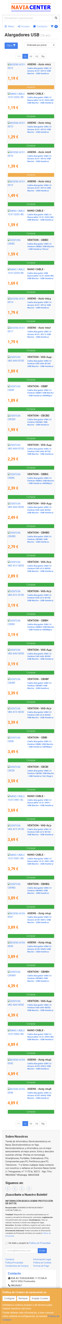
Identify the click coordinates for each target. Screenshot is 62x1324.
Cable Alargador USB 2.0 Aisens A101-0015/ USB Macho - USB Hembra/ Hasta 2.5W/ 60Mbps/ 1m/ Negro (29, 129)
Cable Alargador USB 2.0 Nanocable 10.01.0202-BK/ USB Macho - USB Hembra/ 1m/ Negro (31, 100)
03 (36, 56)
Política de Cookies (42, 1262)
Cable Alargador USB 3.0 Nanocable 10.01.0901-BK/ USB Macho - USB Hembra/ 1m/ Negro (31, 861)
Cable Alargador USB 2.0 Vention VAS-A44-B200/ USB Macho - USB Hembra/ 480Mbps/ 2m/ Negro (29, 510)
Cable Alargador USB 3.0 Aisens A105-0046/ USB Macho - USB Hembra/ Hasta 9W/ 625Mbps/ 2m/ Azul (29, 1095)
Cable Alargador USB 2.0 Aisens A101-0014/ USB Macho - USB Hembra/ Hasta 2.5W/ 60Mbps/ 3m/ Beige (29, 305)
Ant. (19, 56)
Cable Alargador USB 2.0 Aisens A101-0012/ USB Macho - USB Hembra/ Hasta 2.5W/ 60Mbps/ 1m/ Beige (29, 71)
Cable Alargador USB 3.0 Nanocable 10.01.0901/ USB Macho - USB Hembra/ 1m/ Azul (29, 803)
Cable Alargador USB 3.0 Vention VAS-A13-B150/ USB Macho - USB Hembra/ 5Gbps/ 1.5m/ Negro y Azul (31, 832)
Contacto (40, 26)
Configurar (9, 1298)
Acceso (23, 26)
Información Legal (42, 1259)
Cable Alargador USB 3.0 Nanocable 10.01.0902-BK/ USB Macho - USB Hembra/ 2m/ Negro (31, 1037)
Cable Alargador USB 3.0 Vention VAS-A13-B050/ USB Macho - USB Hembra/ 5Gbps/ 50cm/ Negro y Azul (29, 568)
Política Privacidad (14, 1262)
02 (31, 56)
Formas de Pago (41, 1266)
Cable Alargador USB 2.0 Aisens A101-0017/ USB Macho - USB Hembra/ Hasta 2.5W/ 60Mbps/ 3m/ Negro (29, 334)
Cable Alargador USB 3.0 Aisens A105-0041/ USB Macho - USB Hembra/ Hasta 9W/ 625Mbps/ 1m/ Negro (29, 920)
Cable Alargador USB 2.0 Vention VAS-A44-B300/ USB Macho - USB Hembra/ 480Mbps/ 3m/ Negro (29, 656)
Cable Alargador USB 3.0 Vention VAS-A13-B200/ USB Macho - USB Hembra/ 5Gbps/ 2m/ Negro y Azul (30, 715)
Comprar (31, 116)
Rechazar (23, 1298)
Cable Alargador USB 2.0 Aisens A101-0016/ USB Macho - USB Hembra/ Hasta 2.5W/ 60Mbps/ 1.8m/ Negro (29, 159)
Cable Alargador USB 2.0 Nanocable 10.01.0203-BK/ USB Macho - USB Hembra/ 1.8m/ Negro (29, 217)
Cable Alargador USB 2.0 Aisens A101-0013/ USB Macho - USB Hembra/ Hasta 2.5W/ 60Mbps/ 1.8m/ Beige (29, 188)
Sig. (43, 56)
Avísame (31, 87)
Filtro (11, 45)
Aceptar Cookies (40, 1298)
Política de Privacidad (39, 1243)
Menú (9, 26)
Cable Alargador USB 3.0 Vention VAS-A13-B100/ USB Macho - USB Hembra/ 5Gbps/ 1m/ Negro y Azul (30, 598)
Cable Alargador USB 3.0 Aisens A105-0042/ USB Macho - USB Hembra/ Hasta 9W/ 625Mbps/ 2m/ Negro (29, 1066)
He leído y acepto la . (30, 1243)
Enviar (42, 1250)
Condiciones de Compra (16, 1266)
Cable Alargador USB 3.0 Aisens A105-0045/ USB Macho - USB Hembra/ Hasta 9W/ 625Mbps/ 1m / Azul (29, 949)
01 (25, 56)
